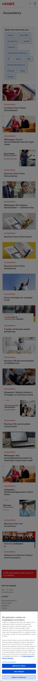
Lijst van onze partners (9, 664)
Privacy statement (7, 660)
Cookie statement (27, 658)
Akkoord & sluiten (19, 668)
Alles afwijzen (19, 673)
